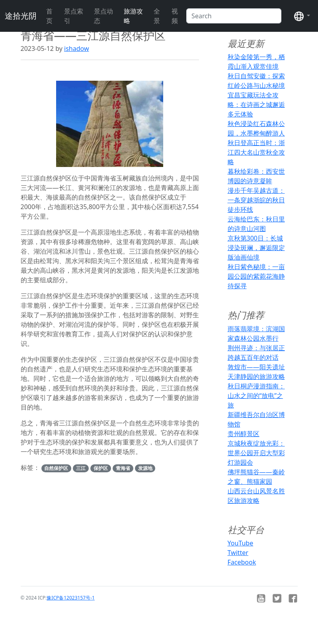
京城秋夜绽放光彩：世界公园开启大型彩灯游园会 (256, 453)
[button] (302, 16)
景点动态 (103, 16)
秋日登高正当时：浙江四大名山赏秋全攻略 (256, 152)
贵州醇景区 (243, 433)
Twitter (238, 552)
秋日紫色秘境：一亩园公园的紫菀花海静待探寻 (256, 276)
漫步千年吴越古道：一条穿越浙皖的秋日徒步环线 (256, 200)
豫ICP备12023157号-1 (71, 597)
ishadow (76, 48)
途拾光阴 (21, 15)
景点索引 (73, 16)
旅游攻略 (133, 16)
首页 (49, 16)
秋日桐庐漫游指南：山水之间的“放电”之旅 (256, 395)
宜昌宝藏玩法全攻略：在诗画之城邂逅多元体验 (256, 104)
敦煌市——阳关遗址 (256, 367)
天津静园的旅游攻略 (256, 376)
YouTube (241, 543)
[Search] (233, 15)
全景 (157, 16)
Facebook (242, 562)
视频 (175, 16)
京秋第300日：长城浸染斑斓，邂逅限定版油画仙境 (256, 248)
